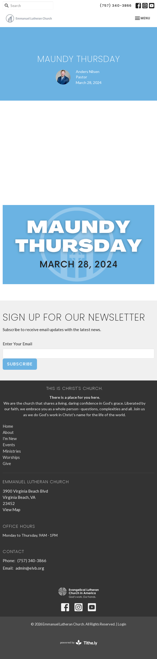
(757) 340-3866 (116, 5)
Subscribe (20, 364)
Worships (11, 457)
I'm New (10, 438)
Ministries (12, 451)
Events (9, 444)
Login (122, 624)
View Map (11, 509)
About (8, 432)
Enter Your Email (17, 343)
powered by (78, 643)
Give (7, 463)
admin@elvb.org (30, 568)
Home (8, 426)
